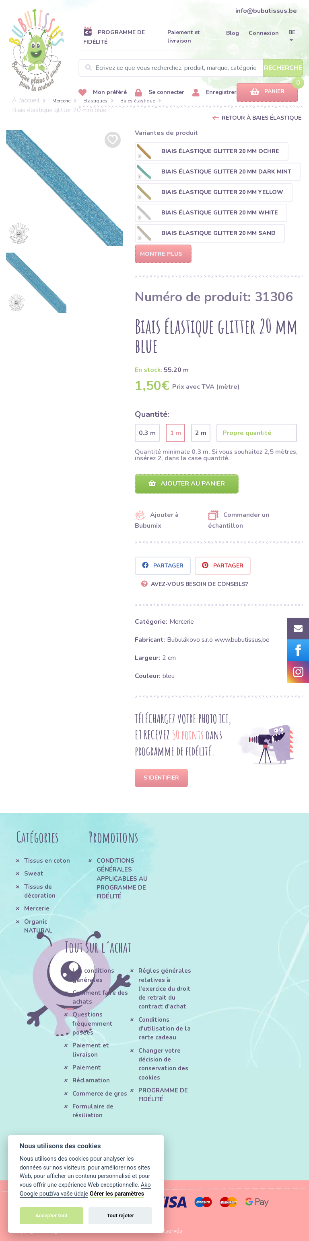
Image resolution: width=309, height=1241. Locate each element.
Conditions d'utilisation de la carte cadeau (164, 1029)
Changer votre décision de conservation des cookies (163, 1064)
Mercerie (61, 101)
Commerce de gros (99, 1094)
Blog (232, 33)
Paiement (86, 1067)
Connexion (264, 33)
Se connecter (159, 92)
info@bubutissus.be (266, 10)
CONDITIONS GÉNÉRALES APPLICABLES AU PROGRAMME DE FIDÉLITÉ (122, 878)
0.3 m (147, 433)
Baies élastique (137, 101)
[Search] (190, 68)
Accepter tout (51, 1215)
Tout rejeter (120, 1215)
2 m (200, 433)
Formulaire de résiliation (92, 1110)
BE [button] (291, 32)
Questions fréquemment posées (92, 1023)
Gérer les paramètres (117, 1193)
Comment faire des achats (100, 997)
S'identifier (161, 778)
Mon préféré (102, 92)
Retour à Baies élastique (261, 118)
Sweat (33, 874)
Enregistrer (214, 92)
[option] (64, 188)
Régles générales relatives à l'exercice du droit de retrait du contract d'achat (164, 988)
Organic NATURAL (38, 926)
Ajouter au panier (186, 483)
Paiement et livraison (183, 37)
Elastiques (95, 101)
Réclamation (91, 1080)
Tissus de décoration (40, 891)
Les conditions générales (93, 975)
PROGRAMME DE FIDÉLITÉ (114, 37)
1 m (175, 433)
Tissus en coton (47, 861)
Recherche (283, 67)
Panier (267, 92)
